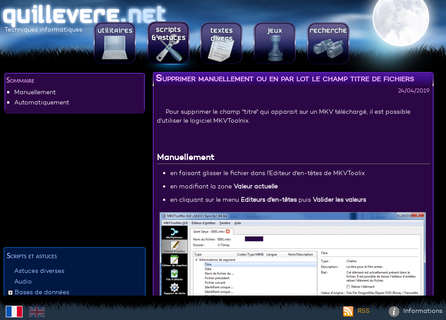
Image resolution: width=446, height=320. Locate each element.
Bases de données (42, 292)
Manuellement (35, 92)
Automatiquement (41, 102)
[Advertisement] (74, 182)
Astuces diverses (39, 271)
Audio (23, 281)
